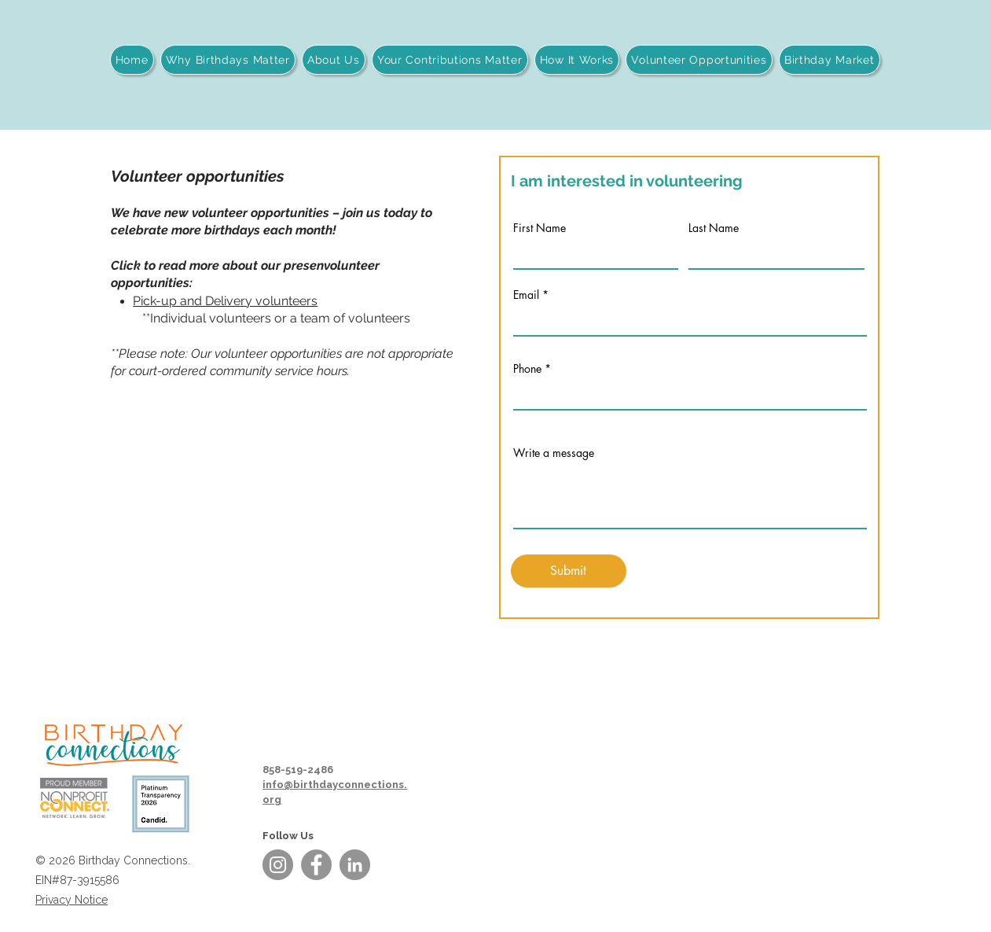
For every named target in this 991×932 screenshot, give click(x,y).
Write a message (553, 453)
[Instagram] (277, 864)
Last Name (713, 228)
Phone (527, 368)
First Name (539, 228)
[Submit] (568, 571)
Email (526, 294)
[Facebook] (316, 864)
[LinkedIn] (355, 864)
